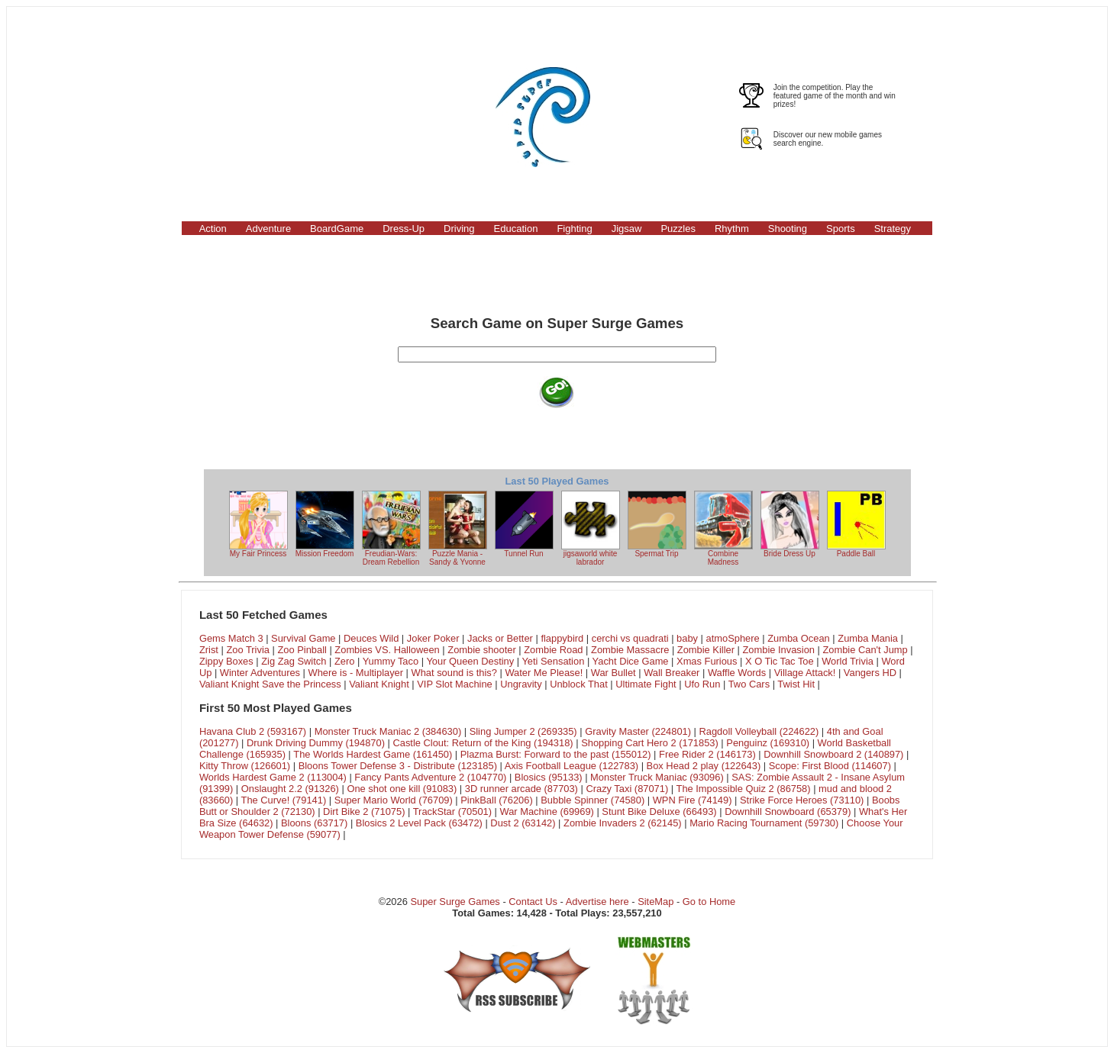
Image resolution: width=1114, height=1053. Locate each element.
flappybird (562, 638)
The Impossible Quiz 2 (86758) (743, 788)
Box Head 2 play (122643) (704, 765)
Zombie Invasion (778, 649)
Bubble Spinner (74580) (592, 800)
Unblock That (579, 684)
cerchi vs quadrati (630, 638)
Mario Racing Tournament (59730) (763, 823)
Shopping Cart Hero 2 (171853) (649, 743)
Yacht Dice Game (631, 661)
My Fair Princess (258, 524)
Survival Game (303, 638)
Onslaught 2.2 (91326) (290, 788)
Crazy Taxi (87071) (627, 788)
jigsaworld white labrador (590, 528)
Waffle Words (737, 672)
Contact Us (533, 901)
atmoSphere (733, 638)
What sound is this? (454, 672)
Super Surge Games (454, 901)
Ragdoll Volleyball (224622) (759, 731)
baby (687, 638)
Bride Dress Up (789, 524)
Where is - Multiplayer (356, 672)
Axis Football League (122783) (571, 765)
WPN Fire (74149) (692, 800)
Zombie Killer (706, 649)
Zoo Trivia (248, 649)
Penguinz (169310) (767, 743)
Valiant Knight (379, 684)
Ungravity (520, 684)
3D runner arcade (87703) (521, 788)
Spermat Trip (657, 524)
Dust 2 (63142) (522, 823)
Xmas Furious (706, 661)
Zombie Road (553, 649)
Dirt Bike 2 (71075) (364, 811)
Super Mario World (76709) (393, 800)
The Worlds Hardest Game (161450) (372, 754)
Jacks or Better (500, 638)
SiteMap (655, 901)
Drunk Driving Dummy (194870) (316, 743)
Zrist (208, 649)
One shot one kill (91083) (402, 788)
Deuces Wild (371, 638)
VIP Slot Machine (454, 684)
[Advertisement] (257, 116)
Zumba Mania (868, 638)
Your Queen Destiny (470, 661)
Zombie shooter (481, 649)
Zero (344, 661)
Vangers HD (870, 672)
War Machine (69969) (547, 811)
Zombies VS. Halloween (386, 649)
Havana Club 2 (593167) (252, 731)
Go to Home (709, 901)
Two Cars (749, 684)
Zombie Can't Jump (864, 649)
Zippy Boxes (226, 661)
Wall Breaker (671, 672)
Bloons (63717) (314, 823)
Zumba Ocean (798, 638)
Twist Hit (796, 684)
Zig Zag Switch (293, 661)
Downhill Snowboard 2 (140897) (833, 754)
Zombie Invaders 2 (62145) (622, 823)
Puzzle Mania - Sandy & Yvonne (457, 528)
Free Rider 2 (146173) (707, 754)
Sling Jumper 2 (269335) (523, 731)
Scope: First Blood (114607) (830, 765)
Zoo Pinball (301, 649)
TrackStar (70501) (452, 811)
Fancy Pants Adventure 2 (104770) (430, 777)
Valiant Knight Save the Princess (270, 684)
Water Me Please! (544, 672)
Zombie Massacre (630, 649)
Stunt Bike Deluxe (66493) (659, 811)
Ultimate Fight (645, 684)
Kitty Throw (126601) (244, 765)
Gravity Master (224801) (638, 731)
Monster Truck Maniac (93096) (657, 777)
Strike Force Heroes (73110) (802, 800)
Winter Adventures (260, 672)
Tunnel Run (524, 524)
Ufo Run (702, 684)
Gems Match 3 (231, 638)
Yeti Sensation (552, 661)
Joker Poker (433, 638)
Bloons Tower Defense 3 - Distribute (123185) (398, 765)
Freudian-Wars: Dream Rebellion (391, 528)
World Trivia (847, 661)
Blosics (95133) (549, 777)
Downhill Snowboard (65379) (788, 811)
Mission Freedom (324, 524)
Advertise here (597, 901)
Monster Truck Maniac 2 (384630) (388, 731)
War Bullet (613, 672)
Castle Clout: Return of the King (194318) (482, 743)
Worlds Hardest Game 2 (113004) (273, 777)
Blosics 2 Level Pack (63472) (419, 823)
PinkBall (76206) (496, 800)
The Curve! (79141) (284, 800)
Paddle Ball (856, 524)
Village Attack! (805, 672)
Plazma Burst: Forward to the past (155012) (555, 754)
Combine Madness (723, 528)
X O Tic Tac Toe (779, 661)
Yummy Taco (390, 661)
